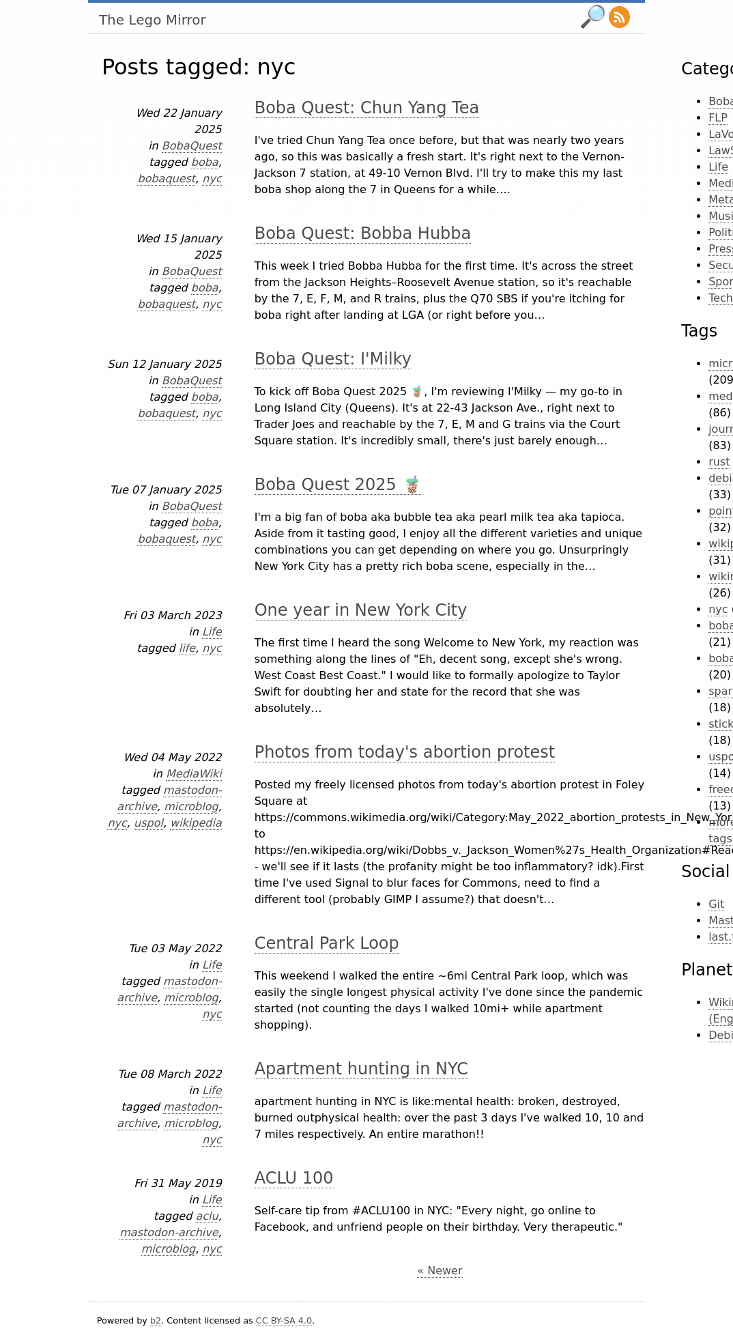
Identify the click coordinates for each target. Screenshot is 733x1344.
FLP (718, 117)
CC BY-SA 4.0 (284, 1320)
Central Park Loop (327, 943)
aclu (206, 1216)
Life (212, 631)
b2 (155, 1320)
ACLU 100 (294, 1178)
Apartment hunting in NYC (361, 1068)
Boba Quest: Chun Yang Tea (367, 107)
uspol (148, 822)
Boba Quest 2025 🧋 (338, 484)
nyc (211, 178)
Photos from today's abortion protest (405, 752)
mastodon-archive (168, 1232)
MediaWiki (194, 773)
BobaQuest (192, 145)
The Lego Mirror (152, 20)
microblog (191, 806)
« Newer (439, 1270)
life (187, 648)
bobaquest (166, 178)
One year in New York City (361, 610)
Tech (720, 297)
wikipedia (196, 822)
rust (719, 461)
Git (716, 904)
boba (204, 162)
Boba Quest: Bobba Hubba (363, 233)
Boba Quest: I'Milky (333, 359)
